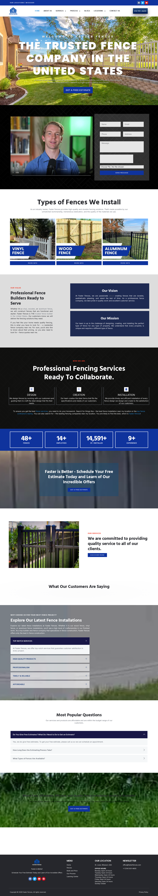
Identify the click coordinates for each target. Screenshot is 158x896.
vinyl (25, 309)
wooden (31, 309)
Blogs (87, 11)
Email (125, 120)
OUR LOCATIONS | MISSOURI (22, 3)
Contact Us (115, 11)
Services (61, 11)
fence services (42, 411)
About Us (48, 11)
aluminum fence (45, 309)
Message (103, 140)
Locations (100, 11)
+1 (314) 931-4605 (129, 868)
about (111, 296)
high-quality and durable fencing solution (85, 209)
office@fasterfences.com (132, 865)
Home (37, 11)
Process (75, 11)
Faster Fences (134, 414)
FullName (103, 120)
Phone (102, 130)
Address (126, 130)
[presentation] (116, 159)
